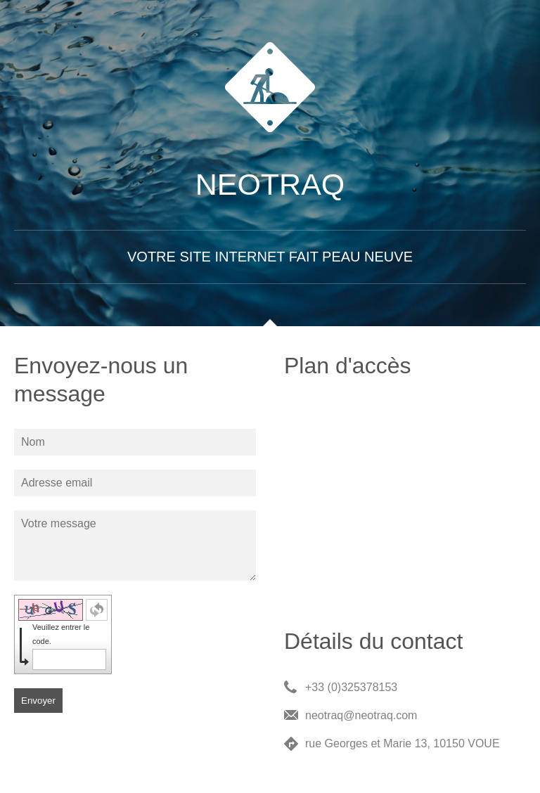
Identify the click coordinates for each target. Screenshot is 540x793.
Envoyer (38, 700)
